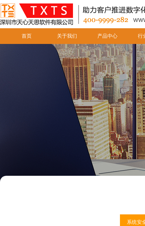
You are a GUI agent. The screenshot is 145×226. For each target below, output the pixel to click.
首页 (27, 36)
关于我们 (67, 36)
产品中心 (107, 36)
